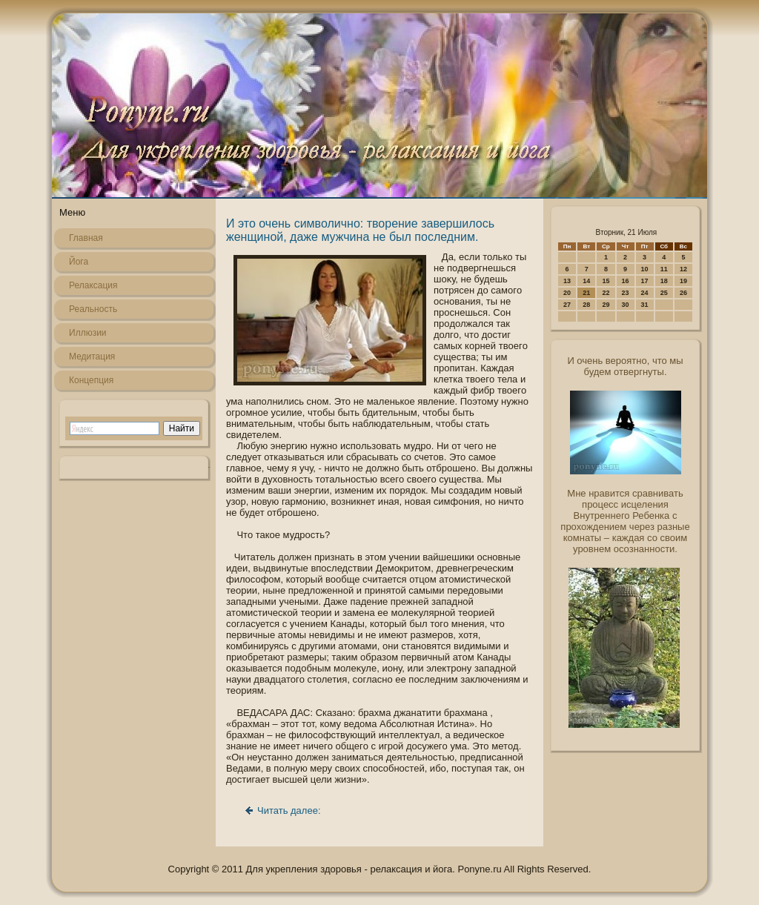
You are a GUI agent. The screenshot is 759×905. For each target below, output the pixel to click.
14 (586, 281)
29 (605, 304)
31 (645, 304)
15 (605, 281)
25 (664, 292)
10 (645, 269)
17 (645, 281)
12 (683, 269)
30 (625, 304)
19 (683, 281)
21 (586, 292)
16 (625, 281)
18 (664, 281)
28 (586, 304)
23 (625, 292)
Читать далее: (289, 810)
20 (567, 292)
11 (664, 269)
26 (683, 292)
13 (567, 281)
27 (567, 304)
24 (645, 292)
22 (605, 292)
